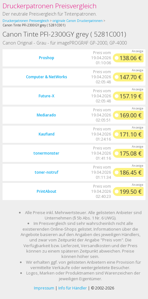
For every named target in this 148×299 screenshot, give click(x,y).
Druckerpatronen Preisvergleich (50, 5)
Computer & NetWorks (46, 77)
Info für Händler (72, 288)
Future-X (46, 96)
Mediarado (46, 115)
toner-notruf (46, 172)
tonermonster (46, 153)
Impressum (44, 288)
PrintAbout (46, 191)
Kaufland (47, 134)
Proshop (46, 57)
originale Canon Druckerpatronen (78, 20)
